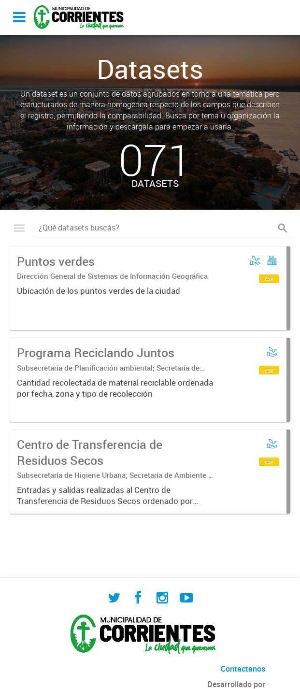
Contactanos (243, 668)
